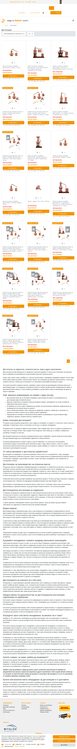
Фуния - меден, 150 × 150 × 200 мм (38, 201)
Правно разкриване (46, 710)
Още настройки (19, 746)
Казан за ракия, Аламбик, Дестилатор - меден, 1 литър (11, 66)
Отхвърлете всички (64, 741)
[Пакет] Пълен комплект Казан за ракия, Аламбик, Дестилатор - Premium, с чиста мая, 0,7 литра (63, 248)
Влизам (23, 705)
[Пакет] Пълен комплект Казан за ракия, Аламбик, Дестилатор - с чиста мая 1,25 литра (63, 293)
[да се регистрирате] (34, 12)
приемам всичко (64, 737)
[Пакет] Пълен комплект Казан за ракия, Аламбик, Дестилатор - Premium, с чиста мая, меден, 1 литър (38, 249)
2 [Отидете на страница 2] (71, 361)
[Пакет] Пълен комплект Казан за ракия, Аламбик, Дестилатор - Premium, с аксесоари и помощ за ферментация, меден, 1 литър (13, 249)
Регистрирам (25, 706)
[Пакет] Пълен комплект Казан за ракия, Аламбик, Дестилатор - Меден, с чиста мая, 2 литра (38, 340)
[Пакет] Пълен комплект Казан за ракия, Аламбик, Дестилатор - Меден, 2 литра (13, 113)
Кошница (24, 708)
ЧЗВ (4, 708)
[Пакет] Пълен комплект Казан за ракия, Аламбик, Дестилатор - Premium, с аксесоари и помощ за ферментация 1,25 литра (13, 341)
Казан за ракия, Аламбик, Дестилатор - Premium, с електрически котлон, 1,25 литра (63, 67)
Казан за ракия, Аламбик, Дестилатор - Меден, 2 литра (62, 156)
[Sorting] (14, 33)
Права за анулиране (46, 705)
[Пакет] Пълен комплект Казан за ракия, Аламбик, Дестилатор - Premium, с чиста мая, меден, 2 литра (13, 158)
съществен (8, 744)
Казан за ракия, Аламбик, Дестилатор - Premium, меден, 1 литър (12, 202)
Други (6, 25)
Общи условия (44, 712)
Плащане (6, 705)
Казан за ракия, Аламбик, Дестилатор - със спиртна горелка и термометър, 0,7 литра (63, 113)
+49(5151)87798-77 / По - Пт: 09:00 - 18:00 (20, 1)
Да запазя (64, 745)
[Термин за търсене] (36, 8)
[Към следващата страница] (74, 361)
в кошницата (16, 75)
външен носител (31, 744)
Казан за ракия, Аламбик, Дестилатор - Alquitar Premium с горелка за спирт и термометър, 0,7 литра (37, 158)
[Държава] (43, 12)
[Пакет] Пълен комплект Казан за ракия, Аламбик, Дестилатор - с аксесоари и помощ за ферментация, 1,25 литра (38, 294)
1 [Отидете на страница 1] (68, 361)
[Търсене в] (51, 8)
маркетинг (19, 744)
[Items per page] (30, 33)
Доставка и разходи (9, 706)
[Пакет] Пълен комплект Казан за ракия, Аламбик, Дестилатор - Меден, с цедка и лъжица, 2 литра (38, 113)
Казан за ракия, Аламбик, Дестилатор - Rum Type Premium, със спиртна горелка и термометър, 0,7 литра (38, 68)
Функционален (9, 746)
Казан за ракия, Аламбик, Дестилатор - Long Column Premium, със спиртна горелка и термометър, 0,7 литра (62, 203)
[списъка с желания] (47, 12)
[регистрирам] (21, 12)
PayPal (43, 744)
